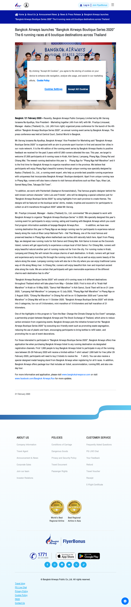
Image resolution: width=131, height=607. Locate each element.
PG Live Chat (21, 587)
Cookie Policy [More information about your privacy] (43, 81)
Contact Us (20, 603)
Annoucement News (48, 14)
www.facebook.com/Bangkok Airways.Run (35, 378)
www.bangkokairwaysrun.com (76, 374)
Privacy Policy (21, 591)
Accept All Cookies (78, 89)
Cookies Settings (53, 89)
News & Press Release (70, 14)
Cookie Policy (21, 595)
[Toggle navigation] (112, 5)
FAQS (17, 599)
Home (21, 14)
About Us (31, 14)
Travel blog (20, 583)
